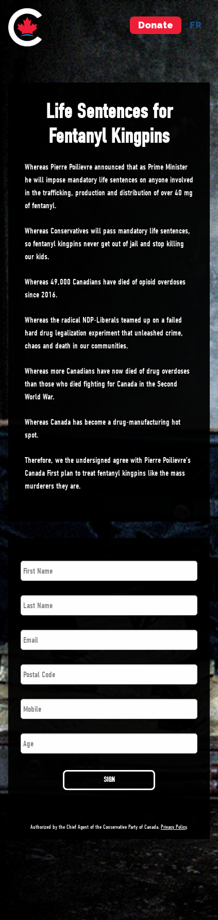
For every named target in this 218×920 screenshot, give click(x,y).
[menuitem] (25, 27)
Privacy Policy (174, 827)
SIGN (109, 779)
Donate (155, 25)
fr (196, 25)
